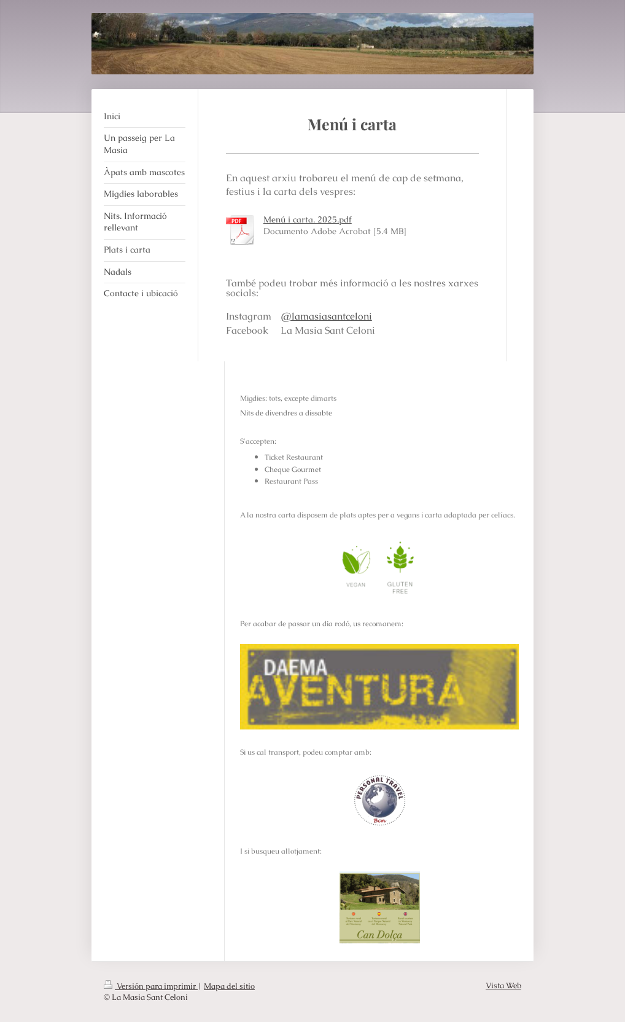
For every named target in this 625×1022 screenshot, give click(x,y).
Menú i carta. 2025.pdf (307, 219)
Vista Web (503, 985)
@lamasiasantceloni (326, 316)
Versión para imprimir (151, 986)
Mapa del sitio (229, 986)
